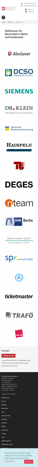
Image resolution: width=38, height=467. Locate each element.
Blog (3, 412)
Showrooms (5, 430)
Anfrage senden (8, 356)
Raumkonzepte (6, 415)
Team (3, 437)
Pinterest (31, 12)
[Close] (28, 462)
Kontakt (4, 433)
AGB (11, 444)
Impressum (5, 448)
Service (4, 401)
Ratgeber (4, 405)
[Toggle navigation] (3, 17)
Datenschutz (10, 461)
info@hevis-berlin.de (30, 6)
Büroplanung (5, 397)
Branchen (4, 419)
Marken (4, 426)
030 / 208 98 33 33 (30, 3)
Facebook (31, 9)
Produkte (4, 423)
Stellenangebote (6, 441)
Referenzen (5, 408)
